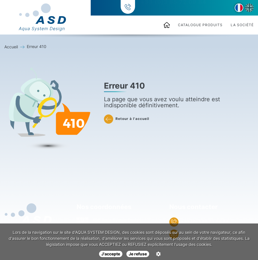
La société (242, 25)
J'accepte (110, 253)
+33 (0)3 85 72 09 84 (173, 8)
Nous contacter (193, 206)
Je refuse (138, 253)
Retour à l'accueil (126, 119)
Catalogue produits (200, 25)
